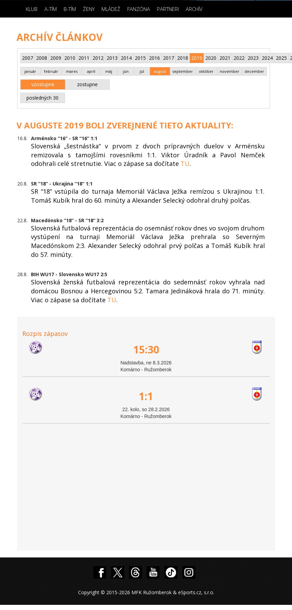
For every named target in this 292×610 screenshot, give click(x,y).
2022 (239, 58)
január (30, 71)
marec (72, 71)
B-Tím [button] (70, 8)
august (160, 71)
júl (142, 71)
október (206, 71)
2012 (98, 58)
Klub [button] (31, 8)
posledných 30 (42, 97)
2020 (210, 58)
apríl (91, 71)
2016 (154, 58)
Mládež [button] (110, 8)
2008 (41, 58)
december (254, 71)
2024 (267, 58)
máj (108, 71)
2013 (112, 58)
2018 (182, 58)
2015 (140, 58)
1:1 (146, 396)
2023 (253, 58)
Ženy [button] (89, 8)
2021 (224, 58)
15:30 (146, 349)
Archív (194, 8)
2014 (126, 58)
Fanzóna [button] (138, 8)
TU (185, 163)
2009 (55, 58)
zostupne (87, 84)
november (229, 71)
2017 (168, 58)
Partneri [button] (168, 8)
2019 (196, 58)
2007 (27, 58)
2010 (69, 58)
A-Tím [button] (50, 8)
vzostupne (42, 84)
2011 (83, 58)
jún (126, 71)
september (182, 71)
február (51, 71)
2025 (281, 58)
